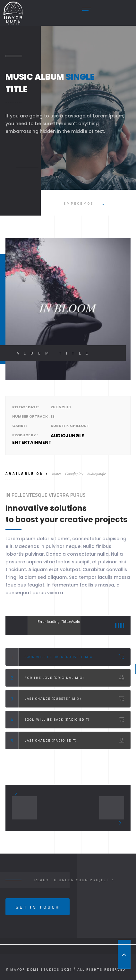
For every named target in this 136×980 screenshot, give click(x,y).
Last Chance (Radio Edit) (51, 740)
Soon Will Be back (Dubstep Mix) (59, 656)
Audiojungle (96, 474)
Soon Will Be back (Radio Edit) (57, 719)
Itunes (56, 474)
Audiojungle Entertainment (48, 439)
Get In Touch (37, 906)
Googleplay (74, 474)
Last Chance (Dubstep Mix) (53, 698)
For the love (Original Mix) (54, 677)
